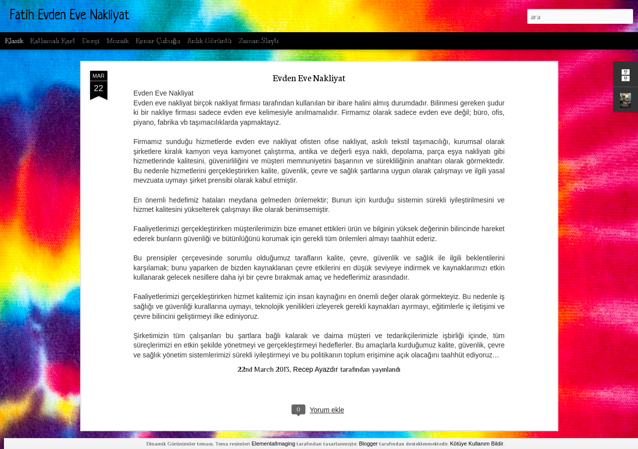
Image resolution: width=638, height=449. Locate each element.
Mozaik (117, 41)
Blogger (368, 444)
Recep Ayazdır (315, 369)
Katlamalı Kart (52, 41)
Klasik (14, 41)
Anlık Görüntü (209, 41)
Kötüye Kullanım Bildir (476, 444)
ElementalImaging (273, 444)
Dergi (90, 41)
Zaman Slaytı (259, 41)
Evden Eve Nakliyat (309, 77)
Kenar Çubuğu (158, 41)
